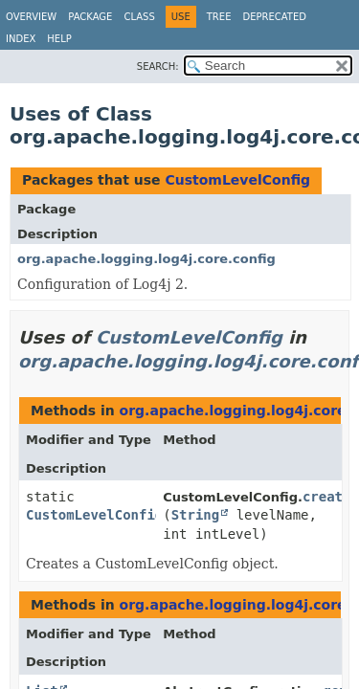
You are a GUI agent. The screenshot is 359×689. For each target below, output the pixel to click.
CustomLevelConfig (237, 180)
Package (90, 16)
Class (138, 16)
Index (20, 38)
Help (59, 38)
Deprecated (274, 16)
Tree (219, 16)
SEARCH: (158, 66)
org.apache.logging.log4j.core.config (146, 259)
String (195, 514)
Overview (31, 16)
